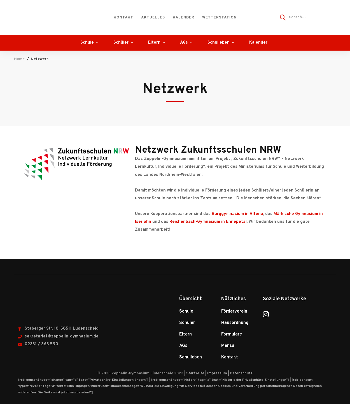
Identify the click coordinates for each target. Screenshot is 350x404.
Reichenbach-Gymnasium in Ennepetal (208, 222)
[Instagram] (265, 314)
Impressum (217, 373)
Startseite (195, 373)
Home (19, 59)
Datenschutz (241, 373)
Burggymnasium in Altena (237, 214)
